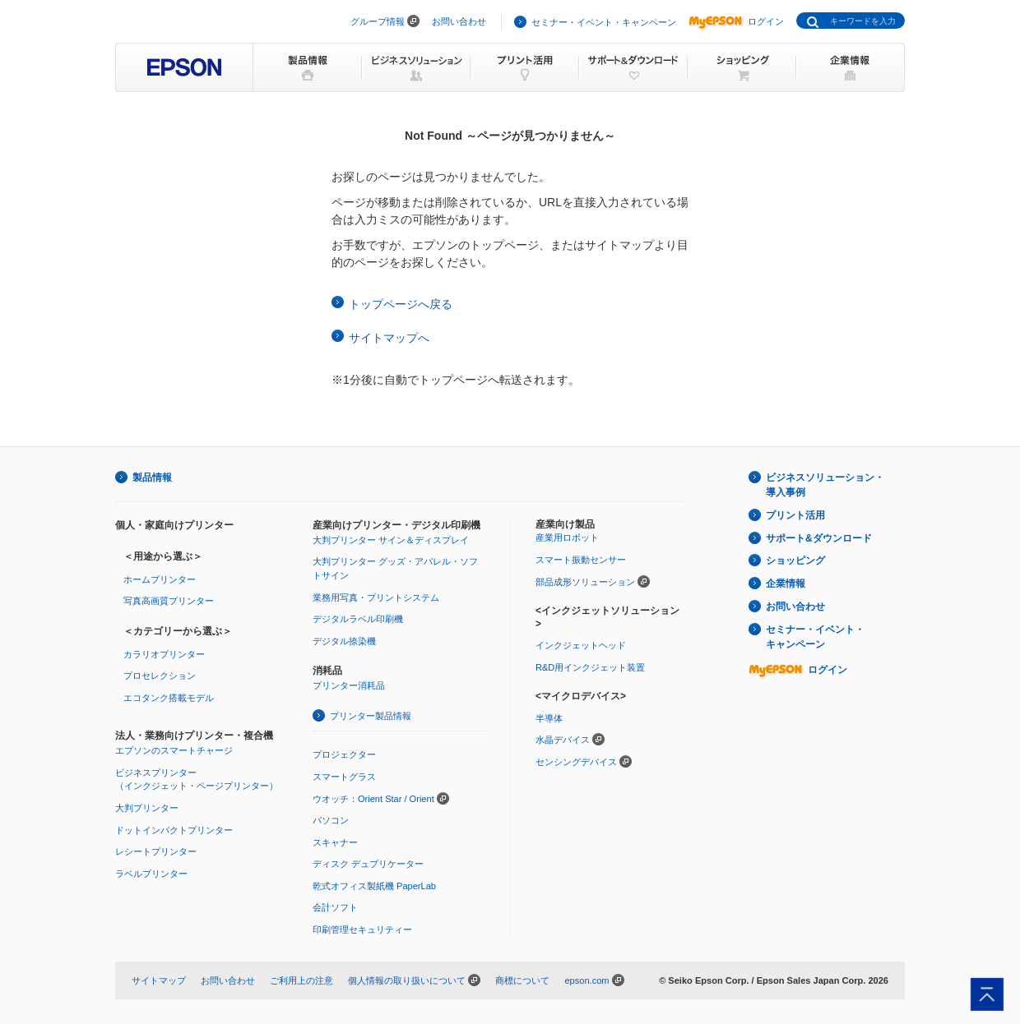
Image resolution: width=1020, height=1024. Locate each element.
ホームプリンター (159, 579)
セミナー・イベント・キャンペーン (603, 22)
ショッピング (795, 560)
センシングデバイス (576, 762)
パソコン (331, 820)
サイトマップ (159, 980)
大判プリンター (146, 808)
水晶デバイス (563, 740)
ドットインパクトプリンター (174, 830)
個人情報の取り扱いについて (407, 980)
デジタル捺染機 (344, 641)
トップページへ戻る (400, 304)
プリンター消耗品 (349, 685)
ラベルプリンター (151, 874)
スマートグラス (344, 777)
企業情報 (785, 583)
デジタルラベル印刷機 (358, 619)
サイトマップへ (389, 337)
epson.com (586, 980)
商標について (522, 980)
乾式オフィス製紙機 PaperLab (374, 886)
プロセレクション (159, 675)
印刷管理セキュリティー (362, 929)
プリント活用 (795, 515)
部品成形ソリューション (585, 582)
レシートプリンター (156, 851)
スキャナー (335, 842)
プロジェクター (344, 754)
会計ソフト (335, 907)
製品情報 (152, 477)
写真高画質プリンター (168, 601)
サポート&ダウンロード (819, 538)
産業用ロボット (567, 537)
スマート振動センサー (581, 560)
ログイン (736, 21)
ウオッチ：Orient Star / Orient (373, 799)
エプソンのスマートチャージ (174, 750)
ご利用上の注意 (301, 980)
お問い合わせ (459, 21)
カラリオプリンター (164, 654)
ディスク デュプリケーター (368, 864)
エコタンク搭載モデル (168, 698)
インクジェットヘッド (581, 645)
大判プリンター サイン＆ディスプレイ (391, 540)
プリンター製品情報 (370, 716)
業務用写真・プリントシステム (376, 597)
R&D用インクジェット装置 (590, 667)
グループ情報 (377, 21)
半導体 (549, 718)
